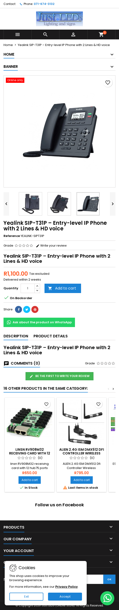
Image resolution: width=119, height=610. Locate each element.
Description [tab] (16, 336)
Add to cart (62, 288)
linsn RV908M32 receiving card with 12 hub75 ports (29, 453)
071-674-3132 (44, 4)
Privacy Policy (66, 586)
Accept (65, 596)
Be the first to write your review (59, 376)
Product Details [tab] (50, 336)
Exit (26, 596)
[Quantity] (28, 288)
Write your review (51, 245)
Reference (12, 236)
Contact (9, 4)
